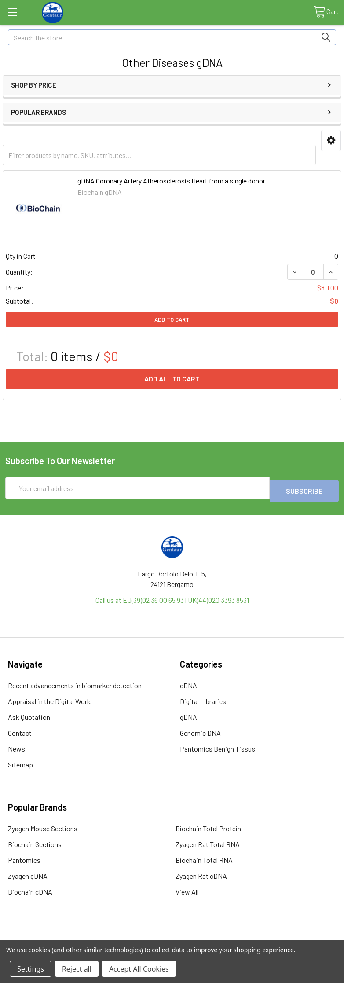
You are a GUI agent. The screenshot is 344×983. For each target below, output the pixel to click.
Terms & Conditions (47, 936)
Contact (20, 730)
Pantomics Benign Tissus (217, 745)
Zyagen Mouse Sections (42, 825)
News (16, 745)
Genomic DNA (200, 730)
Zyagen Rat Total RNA (208, 841)
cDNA (188, 682)
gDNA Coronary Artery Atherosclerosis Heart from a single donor (171, 180)
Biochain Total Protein (208, 825)
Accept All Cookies (139, 969)
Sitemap (20, 761)
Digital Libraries (203, 698)
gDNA (188, 714)
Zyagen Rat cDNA (201, 873)
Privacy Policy (297, 936)
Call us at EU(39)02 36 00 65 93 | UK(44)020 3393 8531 (172, 597)
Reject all (76, 969)
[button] (331, 140)
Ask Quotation (29, 714)
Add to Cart (172, 319)
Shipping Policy (130, 936)
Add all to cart (172, 378)
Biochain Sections (35, 841)
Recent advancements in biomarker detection (75, 682)
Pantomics (24, 857)
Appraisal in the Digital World (50, 698)
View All (187, 888)
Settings (30, 969)
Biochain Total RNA (204, 857)
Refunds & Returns (213, 936)
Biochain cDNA (30, 888)
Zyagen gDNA (28, 873)
